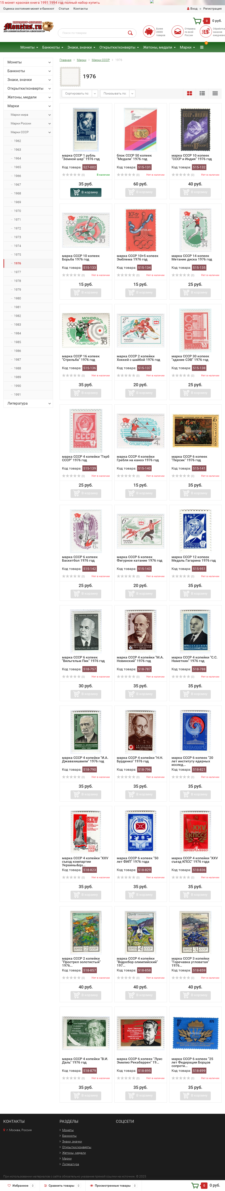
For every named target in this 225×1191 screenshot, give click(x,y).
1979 (17, 289)
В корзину (89, 192)
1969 (17, 202)
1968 (17, 193)
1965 (17, 167)
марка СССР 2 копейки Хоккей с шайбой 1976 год (138, 358)
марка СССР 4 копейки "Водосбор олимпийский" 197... (137, 961)
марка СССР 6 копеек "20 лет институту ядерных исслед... (192, 761)
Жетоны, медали (157, 47)
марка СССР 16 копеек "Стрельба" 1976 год (81, 358)
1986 (17, 351)
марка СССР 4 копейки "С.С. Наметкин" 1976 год (194, 659)
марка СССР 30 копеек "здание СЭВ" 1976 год (190, 358)
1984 (17, 333)
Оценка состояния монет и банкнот (28, 8)
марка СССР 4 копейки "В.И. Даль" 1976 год (85, 1060)
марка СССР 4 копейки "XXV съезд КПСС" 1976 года (195, 860)
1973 (17, 237)
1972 (17, 228)
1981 (17, 307)
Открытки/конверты (117, 47)
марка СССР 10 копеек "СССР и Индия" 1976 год (192, 157)
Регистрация (212, 8)
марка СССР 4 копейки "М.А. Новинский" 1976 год (140, 659)
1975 (17, 254)
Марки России (31, 123)
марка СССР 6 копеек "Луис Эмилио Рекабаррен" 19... (139, 1060)
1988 (17, 368)
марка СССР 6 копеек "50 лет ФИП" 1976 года (137, 860)
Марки (185, 47)
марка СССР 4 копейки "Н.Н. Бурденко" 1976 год (140, 759)
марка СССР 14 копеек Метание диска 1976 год (192, 257)
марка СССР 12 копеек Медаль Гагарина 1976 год (194, 558)
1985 (17, 342)
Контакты (80, 8)
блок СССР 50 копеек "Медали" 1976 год (134, 157)
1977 (17, 272)
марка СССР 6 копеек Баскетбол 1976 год (80, 558)
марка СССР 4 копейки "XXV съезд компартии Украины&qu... (85, 861)
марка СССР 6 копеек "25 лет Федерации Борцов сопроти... (192, 1062)
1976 (17, 263)
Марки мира (31, 115)
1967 (17, 184)
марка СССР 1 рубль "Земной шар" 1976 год (81, 157)
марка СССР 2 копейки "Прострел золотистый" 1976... (81, 961)
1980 (17, 298)
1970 (17, 211)
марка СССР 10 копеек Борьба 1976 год (81, 257)
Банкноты (51, 47)
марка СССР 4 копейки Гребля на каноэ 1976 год (138, 458)
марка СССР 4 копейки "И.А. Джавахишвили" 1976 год (85, 759)
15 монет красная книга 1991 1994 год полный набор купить (50, 2)
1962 (17, 141)
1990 (17, 386)
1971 (17, 219)
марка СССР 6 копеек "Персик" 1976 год (189, 458)
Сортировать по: (77, 93)
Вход (192, 8)
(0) (73, 174)
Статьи (64, 8)
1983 (17, 324)
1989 (17, 377)
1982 (17, 316)
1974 (17, 246)
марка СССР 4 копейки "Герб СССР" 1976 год (85, 458)
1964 (17, 158)
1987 (17, 359)
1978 (17, 281)
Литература (29, 403)
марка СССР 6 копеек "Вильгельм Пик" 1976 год (83, 659)
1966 (17, 176)
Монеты (27, 47)
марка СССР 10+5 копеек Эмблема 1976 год (137, 257)
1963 (17, 149)
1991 (17, 394)
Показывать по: (115, 93)
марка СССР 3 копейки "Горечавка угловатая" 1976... (190, 961)
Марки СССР (31, 132)
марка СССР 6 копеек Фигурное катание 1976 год (139, 558)
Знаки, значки (79, 47)
